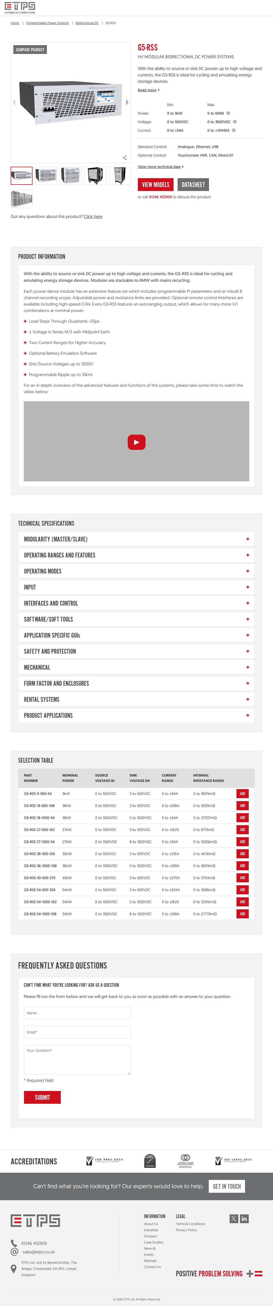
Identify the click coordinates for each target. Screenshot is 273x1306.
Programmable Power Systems (47, 23)
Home (15, 23)
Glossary (150, 1236)
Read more (147, 90)
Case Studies (153, 1242)
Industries (151, 1230)
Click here (93, 216)
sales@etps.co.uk (39, 1251)
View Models (156, 185)
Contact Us (152, 1267)
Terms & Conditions (190, 1224)
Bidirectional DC (87, 23)
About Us (151, 1224)
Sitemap (150, 1260)
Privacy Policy (186, 1230)
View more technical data (159, 166)
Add (242, 793)
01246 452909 (160, 196)
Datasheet (193, 185)
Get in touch (227, 1187)
